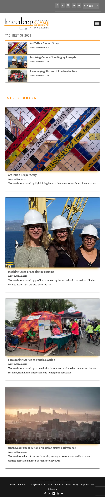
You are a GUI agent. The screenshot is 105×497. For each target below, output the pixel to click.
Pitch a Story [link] (72, 484)
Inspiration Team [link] (56, 484)
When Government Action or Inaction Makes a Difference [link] (42, 448)
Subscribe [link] (52, 489)
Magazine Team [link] (38, 484)
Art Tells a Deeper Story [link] (44, 43)
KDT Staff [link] (35, 47)
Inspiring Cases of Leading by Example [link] (53, 57)
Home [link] (12, 484)
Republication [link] (87, 484)
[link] (57, 5)
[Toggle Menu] (97, 23)
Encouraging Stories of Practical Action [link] (53, 71)
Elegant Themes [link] (49, 480)
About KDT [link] (23, 484)
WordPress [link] (67, 480)
